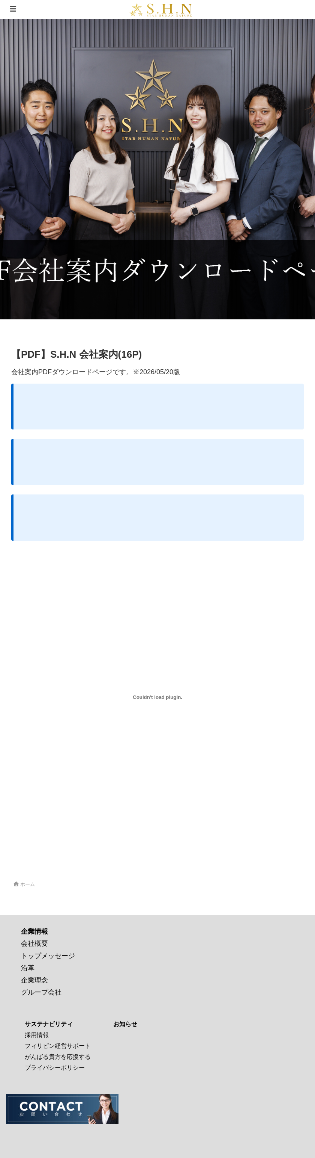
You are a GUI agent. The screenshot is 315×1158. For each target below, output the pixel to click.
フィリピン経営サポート (58, 1046)
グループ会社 (41, 992)
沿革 (27, 968)
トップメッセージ (48, 956)
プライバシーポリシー (55, 1067)
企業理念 (34, 980)
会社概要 (34, 943)
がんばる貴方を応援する (58, 1057)
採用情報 (37, 1035)
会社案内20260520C (35, 856)
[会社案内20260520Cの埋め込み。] (157, 697)
